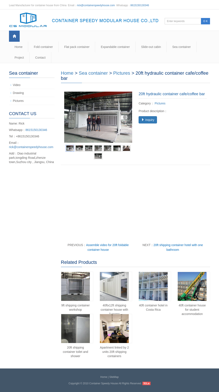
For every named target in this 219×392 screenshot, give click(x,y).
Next (126, 117)
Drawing (18, 93)
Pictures (121, 73)
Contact (40, 57)
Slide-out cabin (151, 47)
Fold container (43, 47)
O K (205, 21)
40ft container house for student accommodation (192, 310)
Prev (69, 117)
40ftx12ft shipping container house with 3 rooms (114, 310)
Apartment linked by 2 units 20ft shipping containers (114, 352)
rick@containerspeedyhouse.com (96, 5)
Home (18, 47)
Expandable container (115, 47)
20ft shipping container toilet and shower (75, 352)
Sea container (181, 47)
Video (17, 85)
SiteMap (114, 377)
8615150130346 (139, 5)
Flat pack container (76, 47)
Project (19, 57)
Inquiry (147, 120)
